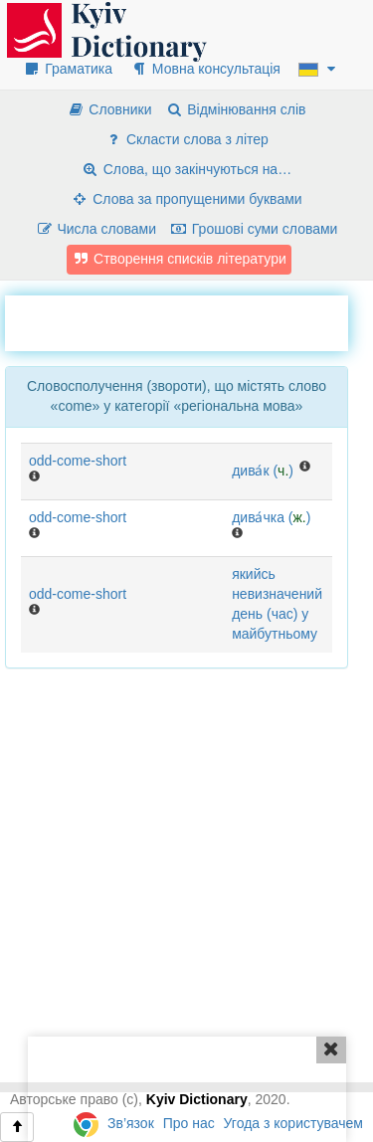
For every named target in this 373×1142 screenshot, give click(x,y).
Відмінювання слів (235, 109)
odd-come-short (77, 461)
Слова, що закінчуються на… (186, 169)
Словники (109, 109)
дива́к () (262, 470)
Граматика (67, 69)
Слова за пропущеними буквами (186, 199)
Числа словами (96, 229)
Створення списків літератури (179, 259)
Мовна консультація (205, 69)
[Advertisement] (189, 320)
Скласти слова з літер (186, 139)
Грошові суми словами (254, 229)
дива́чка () (271, 517)
